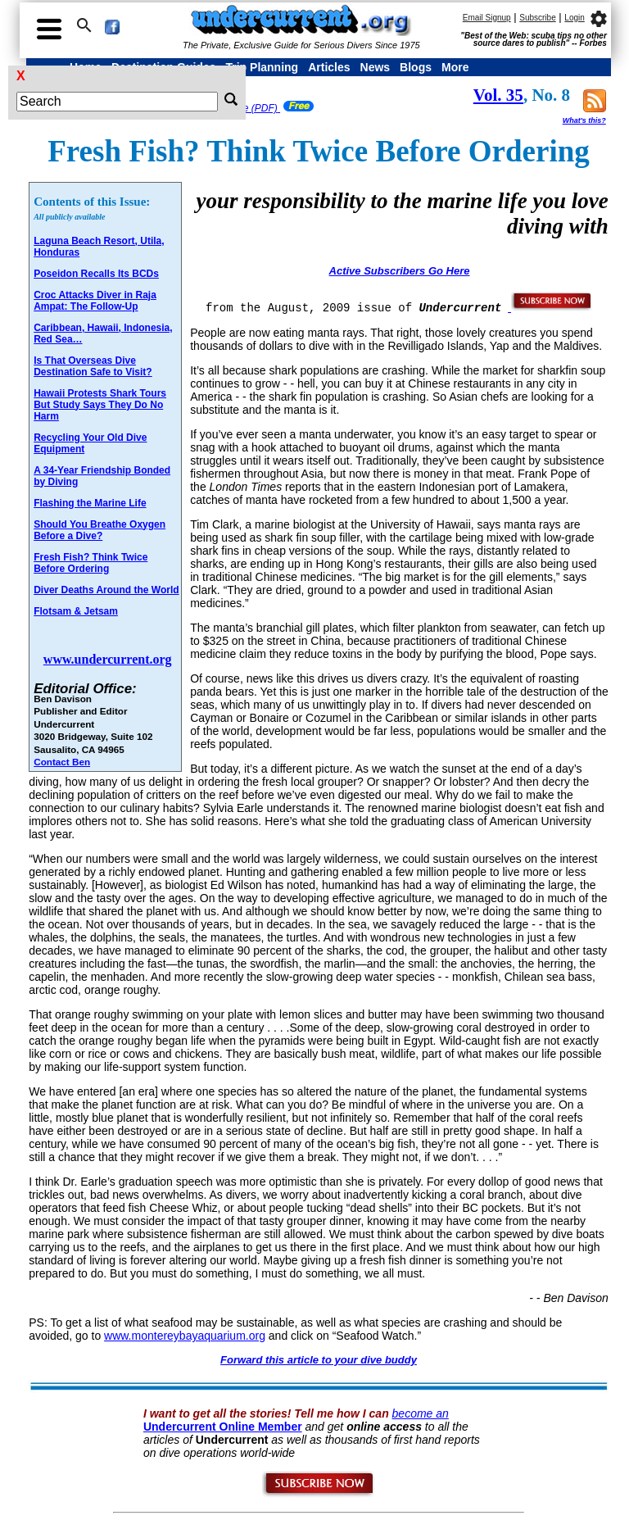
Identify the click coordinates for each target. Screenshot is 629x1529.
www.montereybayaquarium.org (184, 1335)
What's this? (584, 120)
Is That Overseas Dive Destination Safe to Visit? (93, 366)
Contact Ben (62, 761)
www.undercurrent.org (107, 659)
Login (574, 17)
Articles (329, 67)
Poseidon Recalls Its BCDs (96, 273)
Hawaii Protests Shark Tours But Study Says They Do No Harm (100, 405)
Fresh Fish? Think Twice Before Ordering (90, 562)
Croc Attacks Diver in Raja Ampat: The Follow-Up (95, 300)
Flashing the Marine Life (90, 503)
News (375, 67)
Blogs (416, 67)
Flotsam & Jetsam (76, 611)
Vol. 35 (498, 95)
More (454, 67)
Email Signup (487, 17)
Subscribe (537, 17)
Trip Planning (261, 67)
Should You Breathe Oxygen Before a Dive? (99, 530)
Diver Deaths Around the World (106, 590)
